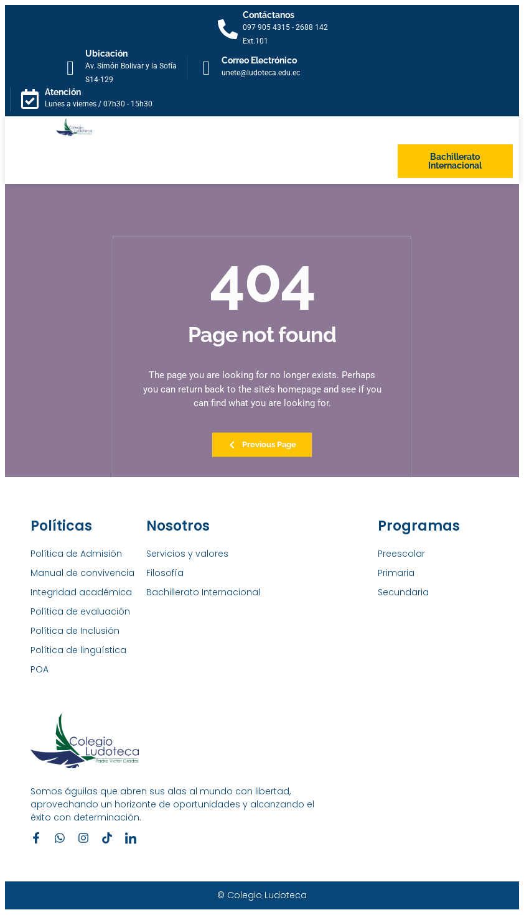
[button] (57, 161)
